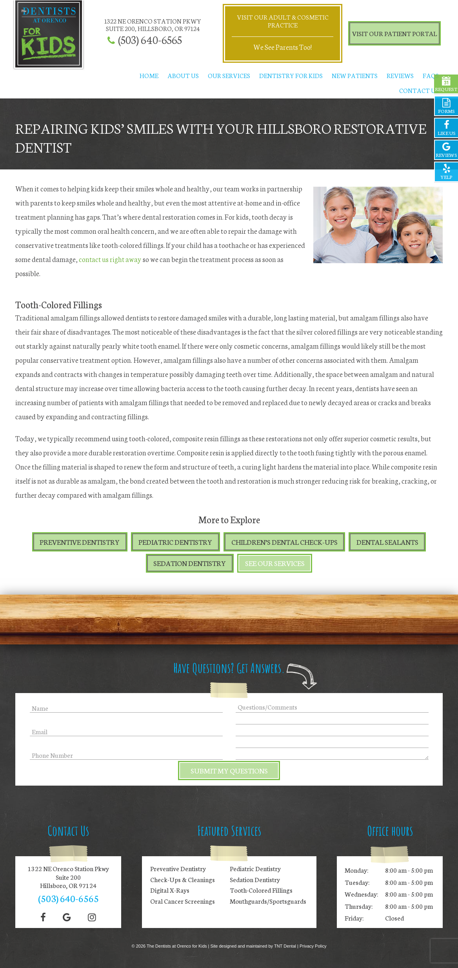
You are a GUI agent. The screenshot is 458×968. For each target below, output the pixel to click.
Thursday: (359, 905)
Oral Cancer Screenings (182, 901)
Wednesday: (361, 894)
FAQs (431, 75)
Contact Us (419, 90)
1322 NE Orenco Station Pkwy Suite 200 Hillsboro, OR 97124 (68, 877)
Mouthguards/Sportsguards (268, 901)
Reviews (400, 75)
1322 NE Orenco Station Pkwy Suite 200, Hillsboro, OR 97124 (152, 25)
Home (149, 75)
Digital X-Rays (169, 890)
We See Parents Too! (282, 47)
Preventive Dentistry (79, 542)
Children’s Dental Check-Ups (285, 542)
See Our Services (275, 564)
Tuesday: (357, 881)
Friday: (354, 918)
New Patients (355, 75)
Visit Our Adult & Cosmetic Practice (283, 20)
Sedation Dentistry (189, 564)
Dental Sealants (388, 542)
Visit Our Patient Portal (394, 33)
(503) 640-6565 (150, 39)
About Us (183, 75)
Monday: (356, 869)
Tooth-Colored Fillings (261, 890)
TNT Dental (285, 946)
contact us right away (111, 259)
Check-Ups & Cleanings (182, 879)
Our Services (229, 75)
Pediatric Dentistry (176, 542)
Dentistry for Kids (291, 75)
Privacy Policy (313, 946)
